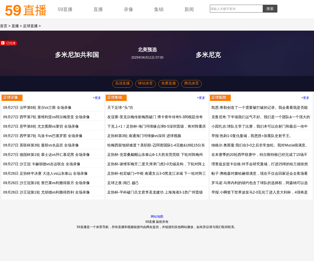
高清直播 (122, 83)
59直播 (65, 9)
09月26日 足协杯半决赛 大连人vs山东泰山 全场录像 (45, 173)
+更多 (97, 98)
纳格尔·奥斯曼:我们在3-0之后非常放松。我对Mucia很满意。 (260, 145)
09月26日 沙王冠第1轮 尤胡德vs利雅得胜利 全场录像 (46, 192)
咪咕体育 (145, 83)
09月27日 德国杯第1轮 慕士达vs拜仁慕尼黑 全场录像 (46, 154)
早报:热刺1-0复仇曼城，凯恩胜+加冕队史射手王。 (252, 136)
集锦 (159, 9)
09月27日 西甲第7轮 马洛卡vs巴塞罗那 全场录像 (42, 136)
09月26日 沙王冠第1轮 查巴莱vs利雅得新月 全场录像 (46, 183)
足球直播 (30, 26)
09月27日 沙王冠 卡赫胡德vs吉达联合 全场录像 (41, 164)
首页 (3, 26)
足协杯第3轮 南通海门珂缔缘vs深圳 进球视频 (144, 136)
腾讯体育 (191, 83)
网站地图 (157, 216)
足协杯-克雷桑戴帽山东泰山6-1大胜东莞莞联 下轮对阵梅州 (155, 154)
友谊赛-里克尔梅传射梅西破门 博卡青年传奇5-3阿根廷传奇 (155, 117)
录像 (128, 9)
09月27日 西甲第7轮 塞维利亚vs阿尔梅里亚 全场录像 (46, 117)
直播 (98, 9)
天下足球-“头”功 (120, 107)
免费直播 (168, 83)
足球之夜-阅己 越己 (123, 183)
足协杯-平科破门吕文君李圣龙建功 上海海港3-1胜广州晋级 (155, 192)
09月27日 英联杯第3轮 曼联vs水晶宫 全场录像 (41, 145)
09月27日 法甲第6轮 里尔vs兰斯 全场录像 (37, 107)
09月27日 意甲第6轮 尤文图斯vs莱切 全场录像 (41, 126)
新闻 (189, 9)
